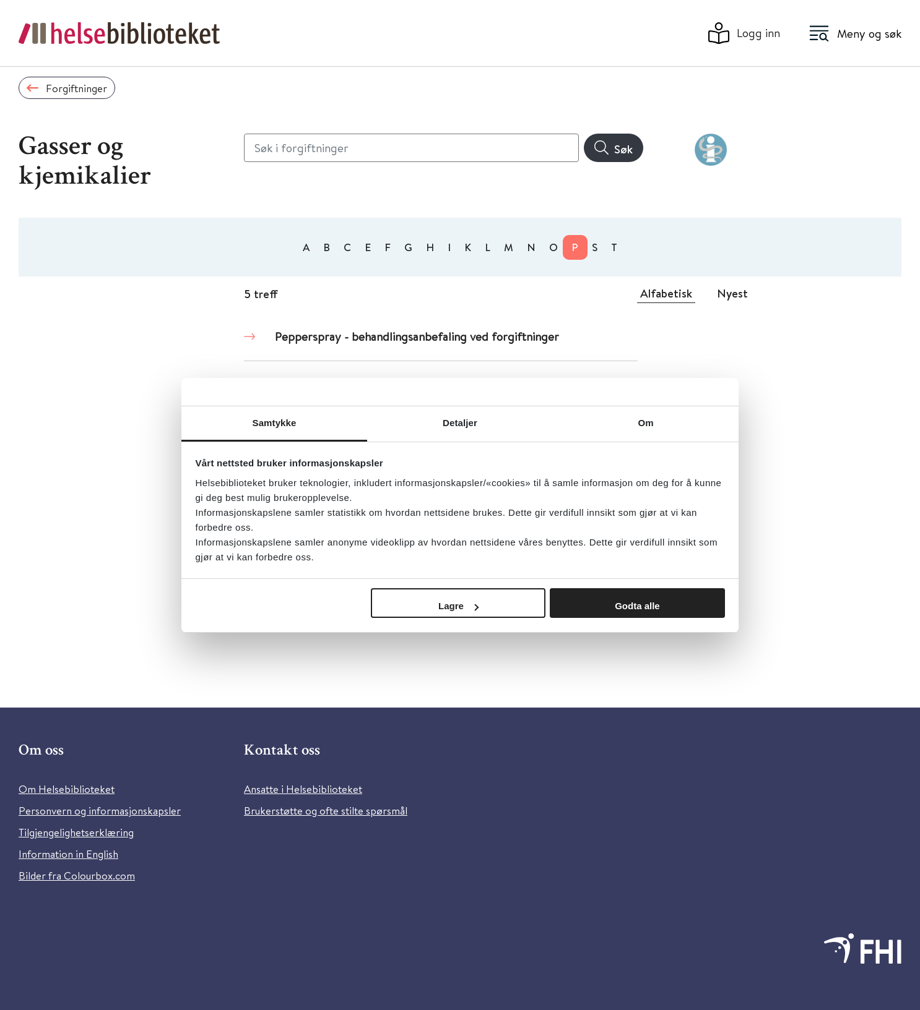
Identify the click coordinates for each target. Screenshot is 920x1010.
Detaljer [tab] (460, 422)
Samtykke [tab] (275, 422)
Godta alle (637, 606)
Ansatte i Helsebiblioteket (303, 789)
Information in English (68, 854)
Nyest (732, 293)
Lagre (458, 606)
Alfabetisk (666, 293)
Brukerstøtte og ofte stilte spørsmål (325, 810)
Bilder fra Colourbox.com (77, 875)
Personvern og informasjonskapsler (100, 810)
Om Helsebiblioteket (67, 789)
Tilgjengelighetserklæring (76, 832)
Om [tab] (645, 422)
